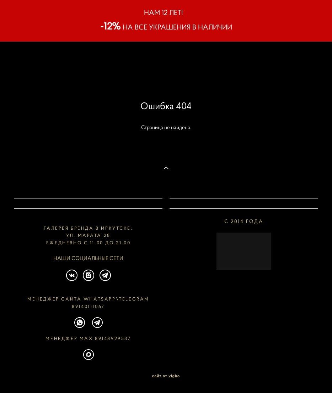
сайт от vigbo (166, 376)
